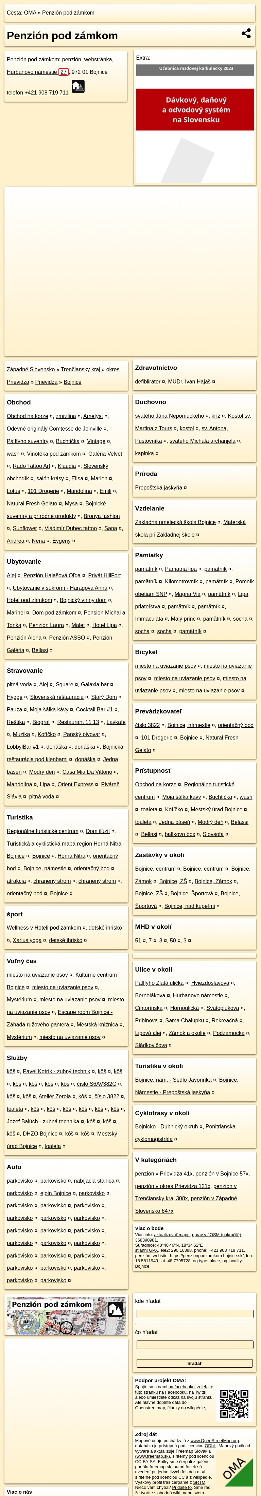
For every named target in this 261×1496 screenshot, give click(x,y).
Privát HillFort (104, 575)
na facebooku (182, 1386)
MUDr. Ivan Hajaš (189, 382)
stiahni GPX (146, 1250)
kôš (11, 1071)
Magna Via (188, 594)
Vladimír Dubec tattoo (71, 528)
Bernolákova (150, 995)
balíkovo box (180, 834)
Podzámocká (229, 1033)
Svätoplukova (222, 1008)
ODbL (210, 1445)
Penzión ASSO (67, 638)
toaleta (15, 1109)
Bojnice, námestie (44, 868)
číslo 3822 (106, 1096)
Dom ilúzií (98, 831)
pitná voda (19, 684)
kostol (187, 428)
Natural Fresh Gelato (32, 503)
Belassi (240, 822)
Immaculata (149, 619)
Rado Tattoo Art (31, 466)
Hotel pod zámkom (29, 600)
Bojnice (72, 382)
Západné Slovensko (31, 369)
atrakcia (16, 881)
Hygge (14, 697)
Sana (110, 528)
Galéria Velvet (105, 454)
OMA (30, 13)
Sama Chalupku (185, 1020)
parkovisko (20, 1181)
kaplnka (144, 453)
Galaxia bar (95, 684)
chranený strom (52, 881)
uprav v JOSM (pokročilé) (216, 1234)
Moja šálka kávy (49, 709)
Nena (38, 541)
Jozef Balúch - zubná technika (43, 1121)
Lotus (13, 491)
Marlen (99, 478)
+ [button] (16, 198)
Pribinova (146, 1020)
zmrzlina (66, 416)
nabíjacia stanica (94, 1181)
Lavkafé (116, 722)
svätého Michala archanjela (203, 441)
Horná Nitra (71, 856)
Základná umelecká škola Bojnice (175, 522)
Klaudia (67, 466)
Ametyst (93, 416)
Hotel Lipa (104, 625)
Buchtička (68, 441)
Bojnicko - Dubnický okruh (166, 1126)
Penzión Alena (24, 638)
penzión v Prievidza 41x (164, 1174)
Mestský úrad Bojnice (216, 809)
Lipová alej (148, 1033)
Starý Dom (104, 697)
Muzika (21, 734)
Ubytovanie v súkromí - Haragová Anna (60, 588)
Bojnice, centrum (155, 869)
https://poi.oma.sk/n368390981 (228, 351)
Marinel (15, 613)
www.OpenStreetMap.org (214, 1440)
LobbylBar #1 (23, 747)
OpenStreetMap (142, 351)
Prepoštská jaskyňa (158, 488)
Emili (105, 491)
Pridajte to (182, 1487)
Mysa (71, 503)
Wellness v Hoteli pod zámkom (44, 928)
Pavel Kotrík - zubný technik (56, 1071)
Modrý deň (42, 772)
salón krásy (50, 478)
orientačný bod (92, 868)
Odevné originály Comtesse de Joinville (54, 429)
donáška (57, 747)
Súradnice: (145, 1245)
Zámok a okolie (187, 1033)
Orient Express (75, 784)
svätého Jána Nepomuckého (169, 416)
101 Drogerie (43, 491)
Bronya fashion (102, 516)
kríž (216, 416)
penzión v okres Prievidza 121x (172, 1186)
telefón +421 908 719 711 (38, 93)
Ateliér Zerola (54, 1096)
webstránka (98, 59)
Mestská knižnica (97, 1024)
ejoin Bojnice (55, 1193)
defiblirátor (148, 382)
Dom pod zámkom (54, 613)
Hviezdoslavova (210, 983)
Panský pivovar (81, 734)
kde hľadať (148, 1301)
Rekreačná (225, 1020)
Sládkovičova (151, 1045)
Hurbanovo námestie (38, 72)
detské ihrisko (105, 928)
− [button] (16, 209)
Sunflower (25, 528)
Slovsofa (213, 834)
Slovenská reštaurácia (57, 697)
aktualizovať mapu (172, 1234)
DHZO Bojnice (40, 1134)
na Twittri (197, 1392)
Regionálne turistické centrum (43, 831)
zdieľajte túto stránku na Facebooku (174, 1389)
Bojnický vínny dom (83, 600)
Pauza (14, 709)
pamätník (146, 569)
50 (173, 940)
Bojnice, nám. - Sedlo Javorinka (173, 1080)
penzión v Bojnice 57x (221, 1174)
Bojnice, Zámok (213, 881)
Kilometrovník (181, 581)
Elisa (77, 478)
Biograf (41, 722)
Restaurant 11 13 (78, 722)
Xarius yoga (27, 940)
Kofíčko (47, 734)
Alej (11, 575)
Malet (78, 625)
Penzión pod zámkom (68, 13)
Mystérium (19, 999)
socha (240, 619)
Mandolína (79, 491)
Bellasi (40, 650)
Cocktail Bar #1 (94, 709)
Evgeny (61, 541)
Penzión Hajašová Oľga (52, 575)
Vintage (96, 441)
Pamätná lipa (181, 569)
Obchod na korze (27, 416)
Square (64, 684)
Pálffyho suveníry (27, 441)
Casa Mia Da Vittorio (87, 772)
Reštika (16, 722)
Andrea (15, 541)
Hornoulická (184, 1008)
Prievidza (46, 382)
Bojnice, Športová (192, 893)
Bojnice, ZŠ (173, 881)
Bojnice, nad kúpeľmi (189, 906)
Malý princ (183, 619)
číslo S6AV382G (96, 1084)
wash (13, 454)
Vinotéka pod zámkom (54, 454)
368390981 (146, 1240)
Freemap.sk (178, 351)
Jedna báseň (174, 822)
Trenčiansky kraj (80, 369)
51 (138, 940)
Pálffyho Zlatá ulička (159, 983)
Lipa (45, 784)
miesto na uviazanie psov (37, 975)
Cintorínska (149, 1008)
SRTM (199, 1482)
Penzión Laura (46, 625)
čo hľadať (146, 1332)
